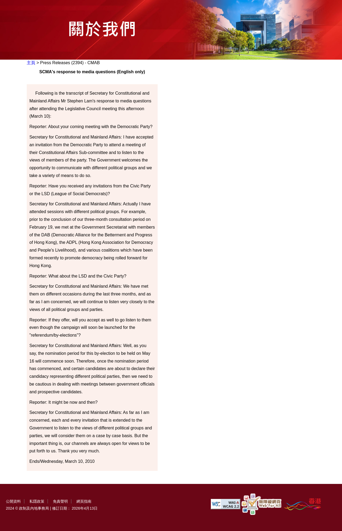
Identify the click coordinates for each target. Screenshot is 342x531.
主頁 (31, 62)
